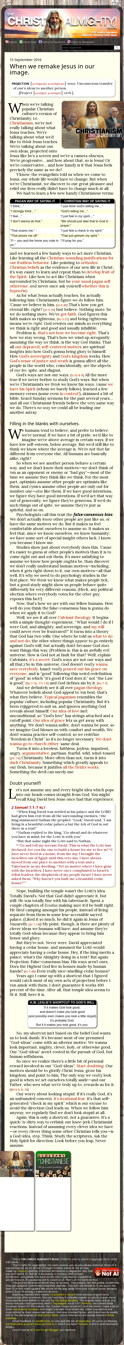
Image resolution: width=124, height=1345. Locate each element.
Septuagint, (60, 1303)
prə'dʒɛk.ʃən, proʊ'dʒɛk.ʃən (48, 83)
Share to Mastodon (81, 42)
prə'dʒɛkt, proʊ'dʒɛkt (48, 93)
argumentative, (36, 753)
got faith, (69, 314)
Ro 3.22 (63, 319)
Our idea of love (64, 710)
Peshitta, (86, 1303)
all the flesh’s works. (81, 767)
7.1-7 (28, 807)
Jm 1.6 (15, 758)
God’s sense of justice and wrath (39, 360)
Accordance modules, (26, 1309)
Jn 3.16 (49, 310)
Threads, (82, 1324)
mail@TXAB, (43, 1321)
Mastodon (84, 1321)
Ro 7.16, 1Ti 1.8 (37, 683)
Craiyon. (22, 1271)
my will (97, 626)
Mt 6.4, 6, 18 (19, 1090)
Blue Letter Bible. (48, 1315)
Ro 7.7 (102, 683)
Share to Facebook (52, 42)
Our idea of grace (49, 720)
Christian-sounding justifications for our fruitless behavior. (62, 260)
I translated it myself (62, 1294)
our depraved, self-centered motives (48, 346)
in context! (69, 393)
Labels (11, 42)
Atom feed (27, 42)
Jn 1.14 (34, 924)
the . (66, 1300)
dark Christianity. (26, 762)
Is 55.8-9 (77, 375)
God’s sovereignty (35, 356)
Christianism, (22, 122)
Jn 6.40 (62, 305)
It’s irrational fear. (69, 1098)
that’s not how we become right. (67, 332)
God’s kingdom (74, 356)
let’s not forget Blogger (44, 1329)
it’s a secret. (40, 659)
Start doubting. (91, 1065)
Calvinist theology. (74, 617)
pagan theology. (88, 687)
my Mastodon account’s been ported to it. (31, 1324)
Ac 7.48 (30, 971)
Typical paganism (60, 696)
